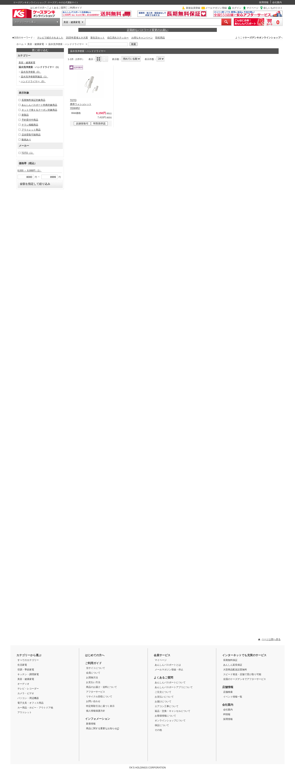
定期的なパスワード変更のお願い (147, 29)
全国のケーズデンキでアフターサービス (244, 679)
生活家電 (22, 664)
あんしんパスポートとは (168, 664)
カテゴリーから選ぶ (25, 22)
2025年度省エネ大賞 (77, 37)
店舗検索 (228, 692)
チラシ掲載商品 (30, 124)
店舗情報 (227, 687)
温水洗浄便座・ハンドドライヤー (66, 44)
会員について (93, 672)
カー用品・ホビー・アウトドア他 (35, 707)
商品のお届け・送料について (101, 687)
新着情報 (91, 723)
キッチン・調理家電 (28, 674)
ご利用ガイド (75, 7)
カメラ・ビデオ (25, 693)
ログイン (236, 8)
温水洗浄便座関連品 (34, 76)
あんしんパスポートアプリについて (174, 687)
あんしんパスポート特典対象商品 (39, 105)
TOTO (28, 153)
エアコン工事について (166, 706)
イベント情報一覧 (232, 696)
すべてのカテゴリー (28, 660)
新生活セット (97, 37)
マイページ (252, 8)
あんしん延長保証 (232, 664)
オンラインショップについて (170, 720)
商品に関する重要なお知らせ (102, 728)
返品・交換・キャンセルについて (172, 711)
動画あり (26, 139)
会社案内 (277, 2)
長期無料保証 (230, 660)
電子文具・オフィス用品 (30, 702)
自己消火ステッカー (118, 37)
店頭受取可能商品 (31, 134)
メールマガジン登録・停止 (169, 669)
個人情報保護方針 (95, 710)
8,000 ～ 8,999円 (30, 170)
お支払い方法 (93, 682)
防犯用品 (160, 37)
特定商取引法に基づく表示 (100, 706)
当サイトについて (95, 668)
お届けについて (163, 701)
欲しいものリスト (273, 8)
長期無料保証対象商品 (33, 100)
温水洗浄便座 (31, 72)
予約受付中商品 (30, 119)
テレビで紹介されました (50, 37)
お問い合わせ (93, 701)
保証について (162, 725)
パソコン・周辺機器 (28, 698)
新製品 (25, 114)
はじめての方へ (38, 7)
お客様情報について (165, 715)
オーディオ (23, 683)
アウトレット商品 (31, 129)
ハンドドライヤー (33, 81)
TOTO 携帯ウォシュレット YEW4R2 (80, 104)
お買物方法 (92, 677)
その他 (158, 730)
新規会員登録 (193, 8)
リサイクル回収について (99, 696)
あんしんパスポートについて (170, 682)
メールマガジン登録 (216, 8)
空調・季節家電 (25, 669)
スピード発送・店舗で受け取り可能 (242, 674)
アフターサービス (95, 691)
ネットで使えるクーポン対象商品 (39, 110)
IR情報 (226, 714)
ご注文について (163, 692)
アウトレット (24, 712)
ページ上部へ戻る (271, 639)
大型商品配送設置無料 (235, 669)
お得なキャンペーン (142, 37)
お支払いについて (164, 696)
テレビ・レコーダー (28, 688)
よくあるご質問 (57, 7)
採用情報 (263, 2)
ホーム (20, 44)
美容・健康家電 (72, 22)
